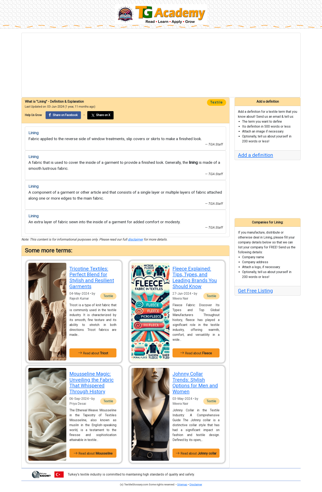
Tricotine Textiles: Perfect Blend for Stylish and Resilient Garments (91, 277)
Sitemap (182, 484)
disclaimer (135, 239)
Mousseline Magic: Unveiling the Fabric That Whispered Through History (91, 382)
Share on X (100, 115)
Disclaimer (196, 484)
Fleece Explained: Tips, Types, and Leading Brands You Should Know (194, 277)
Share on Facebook (63, 115)
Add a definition (255, 155)
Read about (93, 352)
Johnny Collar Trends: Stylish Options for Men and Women (195, 382)
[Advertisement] (161, 65)
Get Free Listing (255, 291)
